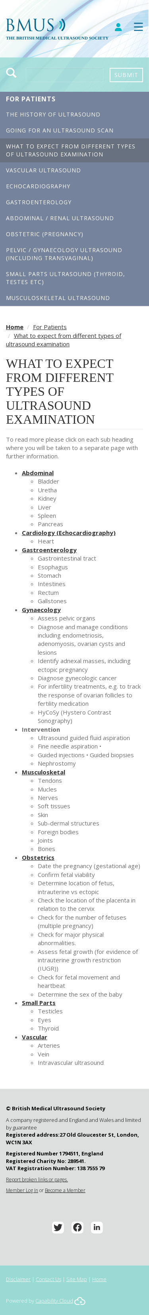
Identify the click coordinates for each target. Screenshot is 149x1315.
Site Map (76, 1279)
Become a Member (65, 1190)
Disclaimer (18, 1279)
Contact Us (48, 1279)
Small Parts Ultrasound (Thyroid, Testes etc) (65, 278)
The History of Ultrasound (53, 114)
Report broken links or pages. (37, 1179)
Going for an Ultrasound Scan (60, 130)
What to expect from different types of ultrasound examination (70, 150)
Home (14, 327)
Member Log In (22, 1190)
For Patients (31, 99)
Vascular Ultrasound (43, 170)
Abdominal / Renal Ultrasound (60, 218)
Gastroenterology (39, 202)
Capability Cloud (54, 1300)
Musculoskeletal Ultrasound (58, 298)
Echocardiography (38, 186)
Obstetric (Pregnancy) (44, 234)
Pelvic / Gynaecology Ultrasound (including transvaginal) (64, 254)
